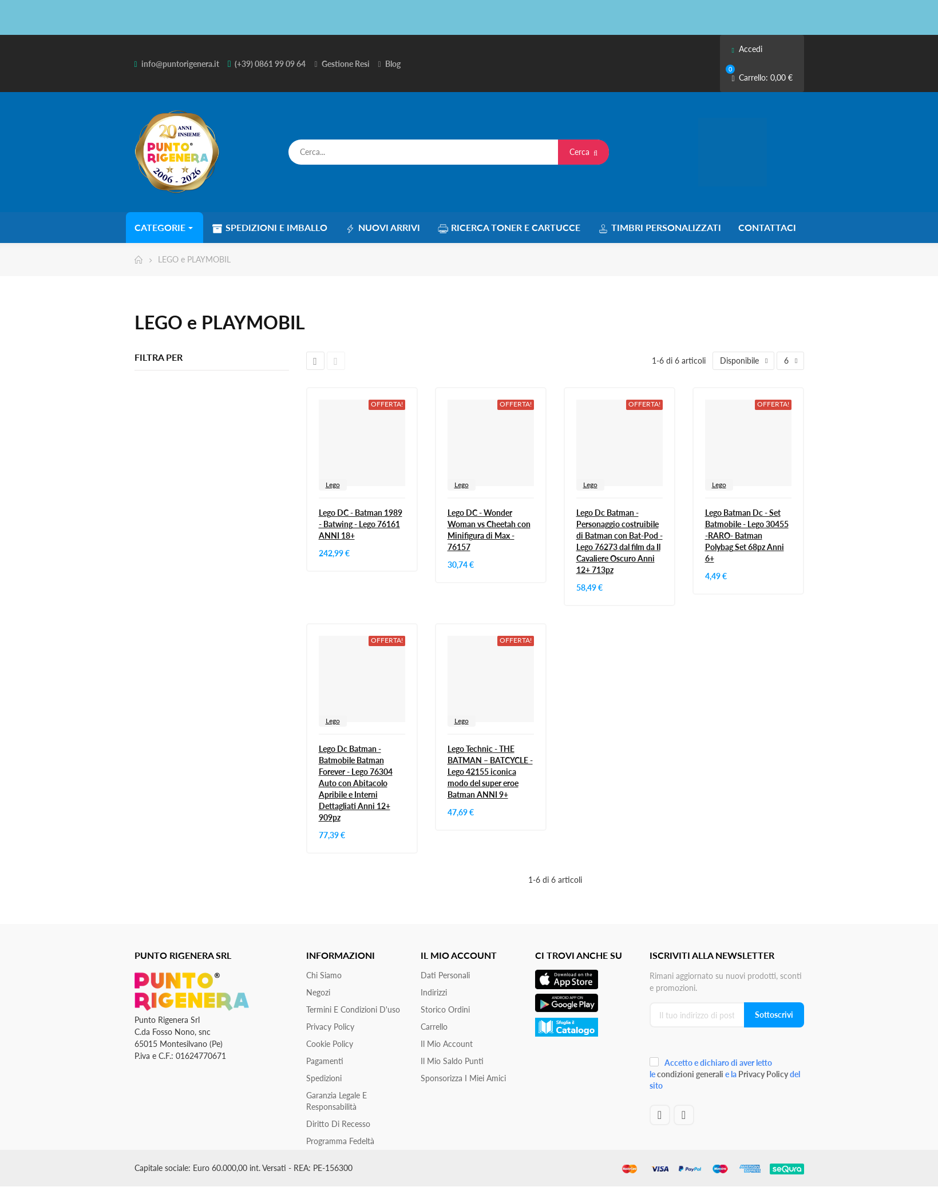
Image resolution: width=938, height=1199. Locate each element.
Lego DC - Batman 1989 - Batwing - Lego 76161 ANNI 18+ (360, 524)
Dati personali (445, 975)
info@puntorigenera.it (180, 64)
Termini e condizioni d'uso (353, 1009)
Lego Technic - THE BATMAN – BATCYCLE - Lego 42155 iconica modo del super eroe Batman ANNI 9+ (490, 771)
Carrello (434, 1026)
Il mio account (447, 1044)
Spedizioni (324, 1078)
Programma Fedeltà (340, 1141)
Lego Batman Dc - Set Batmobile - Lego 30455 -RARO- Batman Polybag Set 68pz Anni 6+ (747, 535)
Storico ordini (445, 1009)
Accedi (746, 49)
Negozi (318, 992)
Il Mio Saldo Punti (452, 1061)
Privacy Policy (330, 1026)
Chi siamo (324, 975)
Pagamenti (324, 1061)
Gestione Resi (346, 64)
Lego (333, 484)
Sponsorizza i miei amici (463, 1078)
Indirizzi (434, 992)
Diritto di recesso (338, 1124)
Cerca (583, 152)
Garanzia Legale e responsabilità (336, 1101)
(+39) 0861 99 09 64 (270, 64)
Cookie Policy (329, 1044)
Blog (393, 64)
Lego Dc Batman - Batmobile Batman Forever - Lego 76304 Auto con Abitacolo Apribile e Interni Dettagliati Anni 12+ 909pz (356, 783)
